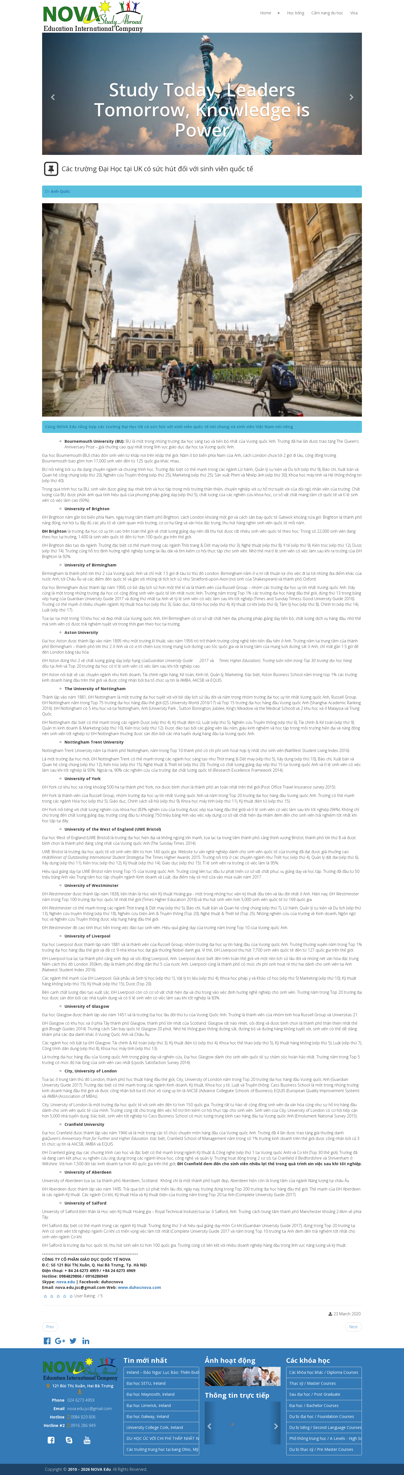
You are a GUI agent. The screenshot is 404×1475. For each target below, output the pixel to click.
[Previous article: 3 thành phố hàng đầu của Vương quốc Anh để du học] (50, 1326)
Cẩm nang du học (327, 12)
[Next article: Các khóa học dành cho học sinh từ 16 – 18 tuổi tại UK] (353, 1326)
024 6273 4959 (80, 1400)
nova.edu (65, 1281)
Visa (354, 12)
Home (265, 12)
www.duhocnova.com (139, 1287)
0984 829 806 (81, 1417)
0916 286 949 (81, 1425)
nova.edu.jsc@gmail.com (89, 1408)
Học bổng (295, 12)
